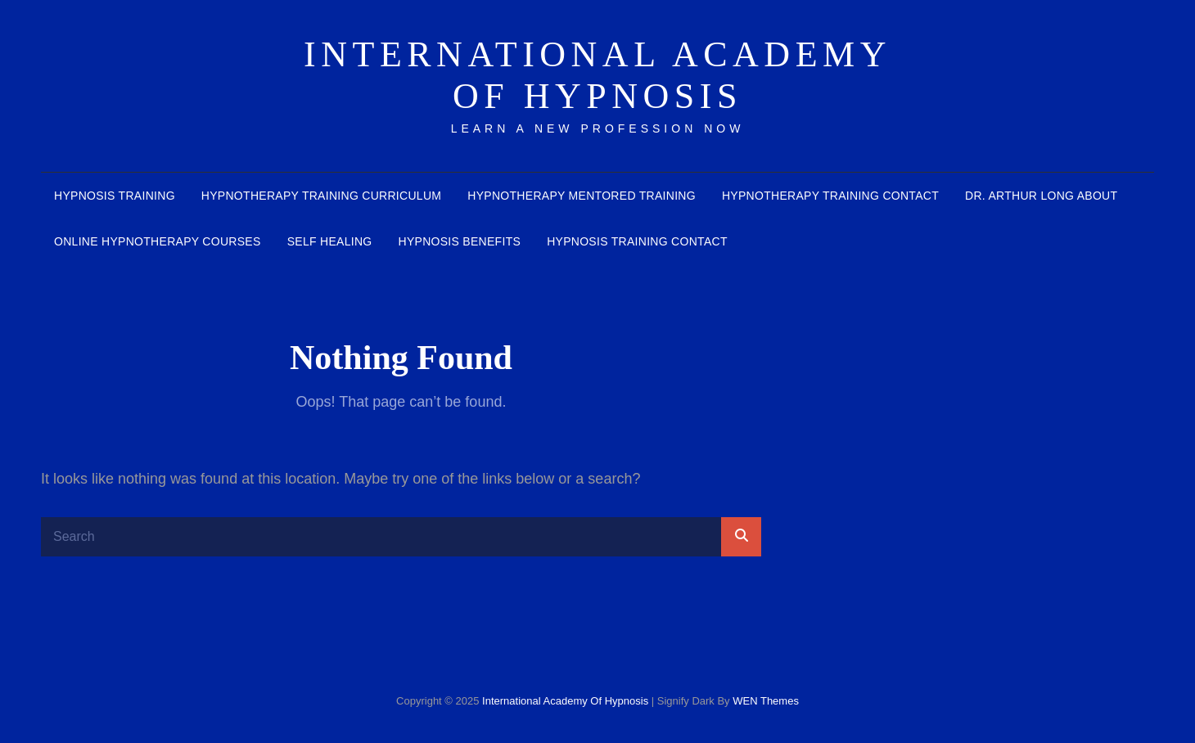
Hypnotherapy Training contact (830, 195)
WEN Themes (766, 701)
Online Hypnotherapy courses (157, 241)
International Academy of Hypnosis (597, 75)
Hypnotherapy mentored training (581, 195)
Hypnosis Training (114, 195)
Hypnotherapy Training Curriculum (321, 195)
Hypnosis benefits (459, 241)
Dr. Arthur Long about (1041, 195)
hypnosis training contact (637, 241)
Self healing (329, 241)
